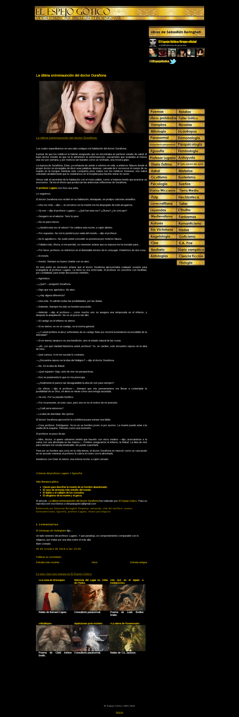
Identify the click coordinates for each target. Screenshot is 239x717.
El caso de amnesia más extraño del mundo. (67, 489)
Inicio (95, 562)
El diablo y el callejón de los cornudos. (63, 492)
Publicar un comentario (48, 557)
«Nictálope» (45, 623)
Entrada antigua (138, 562)
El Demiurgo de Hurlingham (51, 530)
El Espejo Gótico (128, 500)
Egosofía (61, 511)
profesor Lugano (77, 511)
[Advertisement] (63, 47)
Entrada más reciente (47, 562)
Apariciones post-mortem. (88, 623)
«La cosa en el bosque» (52, 580)
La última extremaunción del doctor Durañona (71, 75)
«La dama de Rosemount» (125, 623)
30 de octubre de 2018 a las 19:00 (58, 548)
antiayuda (95, 508)
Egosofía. (77, 473)
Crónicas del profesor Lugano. (53, 473)
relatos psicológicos (99, 511)
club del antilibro (112, 508)
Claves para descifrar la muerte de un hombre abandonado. (75, 487)
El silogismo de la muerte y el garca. (62, 495)
